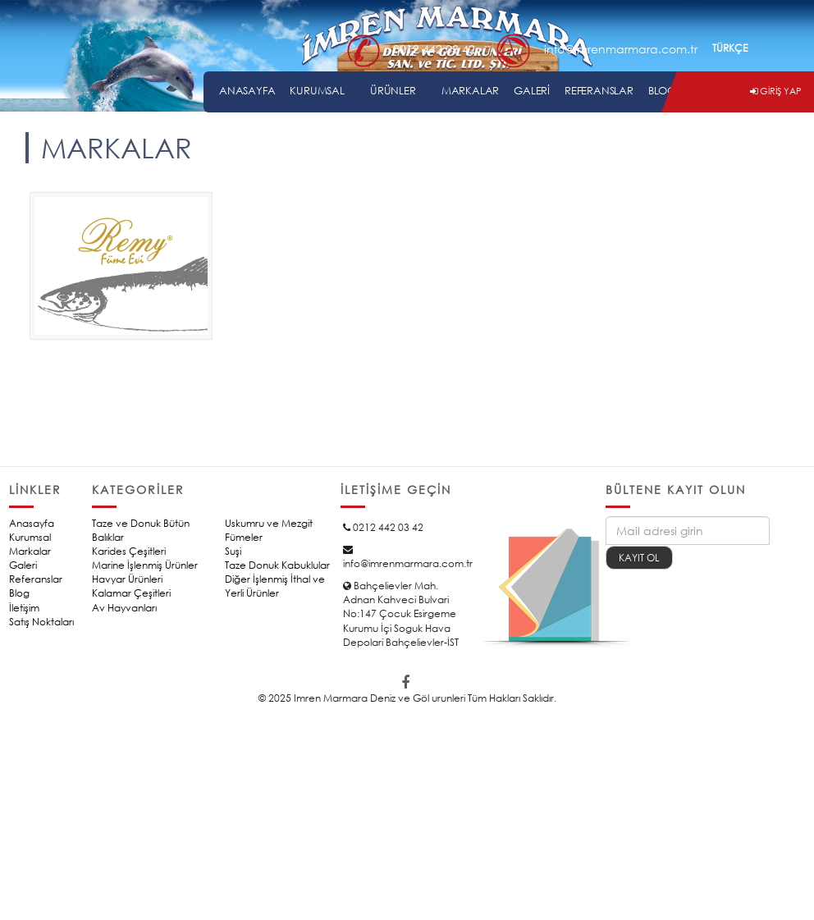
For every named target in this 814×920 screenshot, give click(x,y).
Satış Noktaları (41, 622)
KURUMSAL (317, 91)
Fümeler (244, 537)
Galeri (23, 565)
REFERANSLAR (599, 91)
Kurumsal (30, 537)
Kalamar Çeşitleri (131, 593)
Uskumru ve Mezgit (269, 523)
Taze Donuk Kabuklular (277, 565)
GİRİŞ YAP (776, 91)
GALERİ (532, 91)
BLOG (662, 91)
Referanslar (35, 579)
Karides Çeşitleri (129, 551)
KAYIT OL (639, 558)
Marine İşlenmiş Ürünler (145, 565)
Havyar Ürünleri (127, 579)
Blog (19, 593)
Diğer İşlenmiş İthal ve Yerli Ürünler (275, 586)
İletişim (24, 608)
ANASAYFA (247, 91)
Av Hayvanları (124, 608)
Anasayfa (31, 523)
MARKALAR (470, 91)
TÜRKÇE (730, 48)
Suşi (233, 551)
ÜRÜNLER (393, 91)
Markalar (30, 551)
